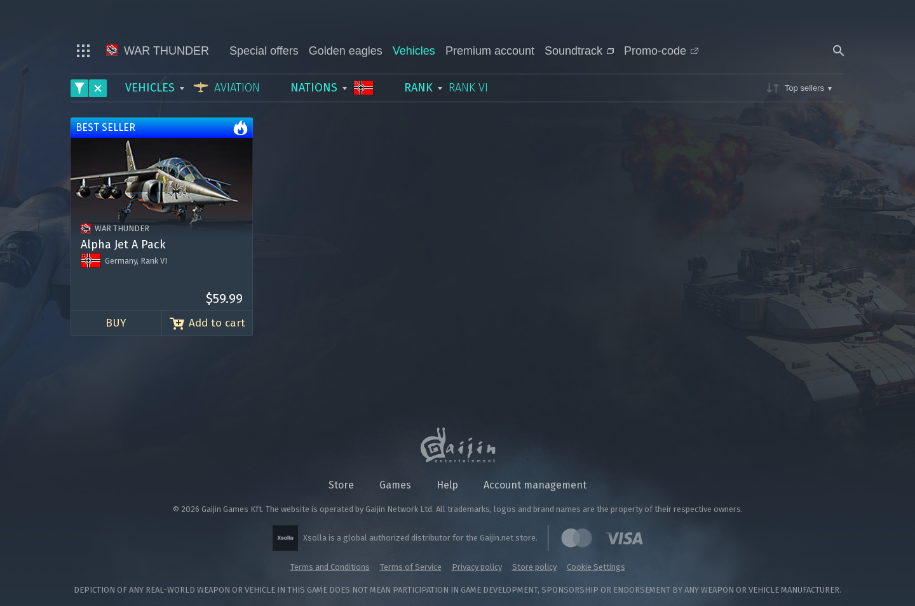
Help (447, 485)
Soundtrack (579, 50)
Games (395, 485)
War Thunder (157, 50)
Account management (535, 485)
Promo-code (661, 50)
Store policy (534, 567)
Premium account (489, 50)
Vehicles (414, 50)
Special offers (264, 50)
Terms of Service (411, 567)
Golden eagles (346, 50)
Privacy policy (477, 567)
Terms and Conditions (330, 567)
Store (341, 485)
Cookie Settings (596, 567)
